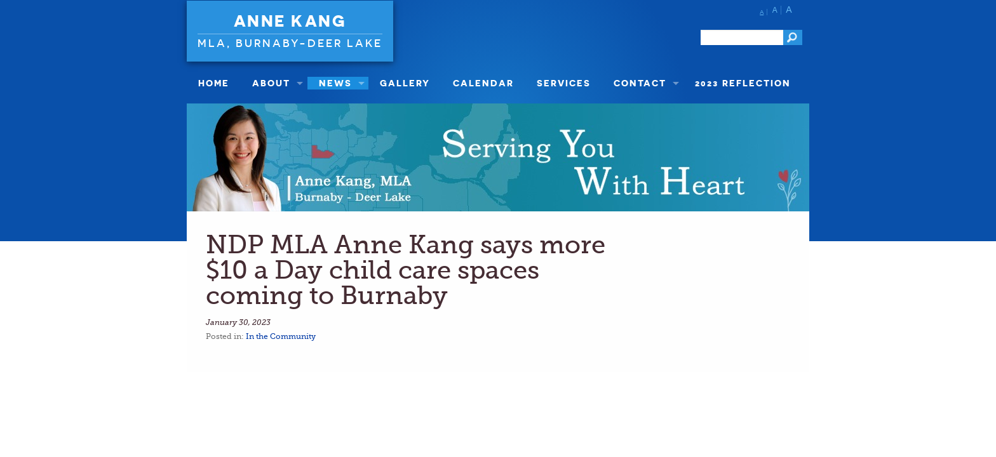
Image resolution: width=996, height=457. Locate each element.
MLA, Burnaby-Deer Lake (290, 43)
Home (213, 82)
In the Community (281, 336)
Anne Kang (290, 20)
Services (564, 82)
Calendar (483, 82)
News (335, 82)
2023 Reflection (743, 82)
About (271, 82)
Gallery (405, 82)
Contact (640, 82)
